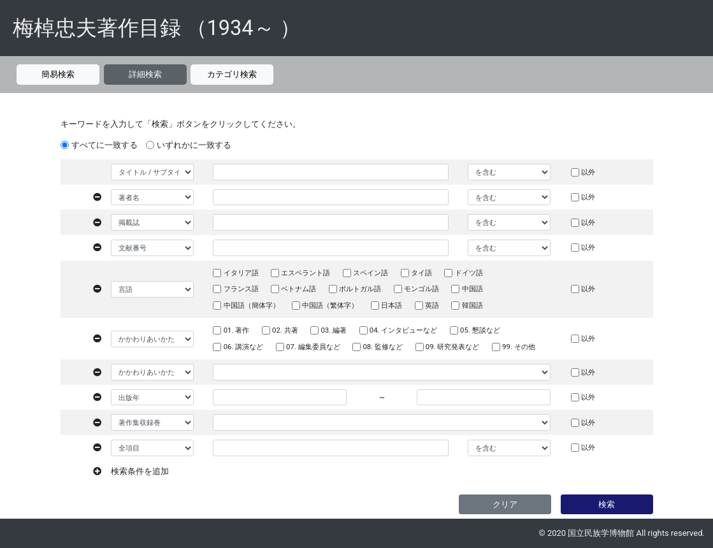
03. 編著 (333, 330)
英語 (432, 305)
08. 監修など (383, 346)
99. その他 (518, 346)
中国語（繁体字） (330, 305)
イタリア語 (241, 272)
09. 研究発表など (453, 346)
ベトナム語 (298, 288)
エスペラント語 (305, 272)
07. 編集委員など (313, 346)
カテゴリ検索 (232, 74)
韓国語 (472, 305)
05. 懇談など (480, 330)
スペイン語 (370, 272)
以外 (588, 172)
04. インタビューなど (404, 330)
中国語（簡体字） (252, 305)
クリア (505, 504)
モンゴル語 (421, 288)
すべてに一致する (104, 145)
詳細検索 (145, 74)
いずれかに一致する (194, 145)
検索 (606, 504)
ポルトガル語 (360, 288)
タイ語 (421, 272)
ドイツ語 (469, 272)
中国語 (472, 288)
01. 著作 (237, 330)
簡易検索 (58, 74)
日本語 (391, 305)
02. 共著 (285, 330)
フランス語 (241, 288)
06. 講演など (244, 346)
